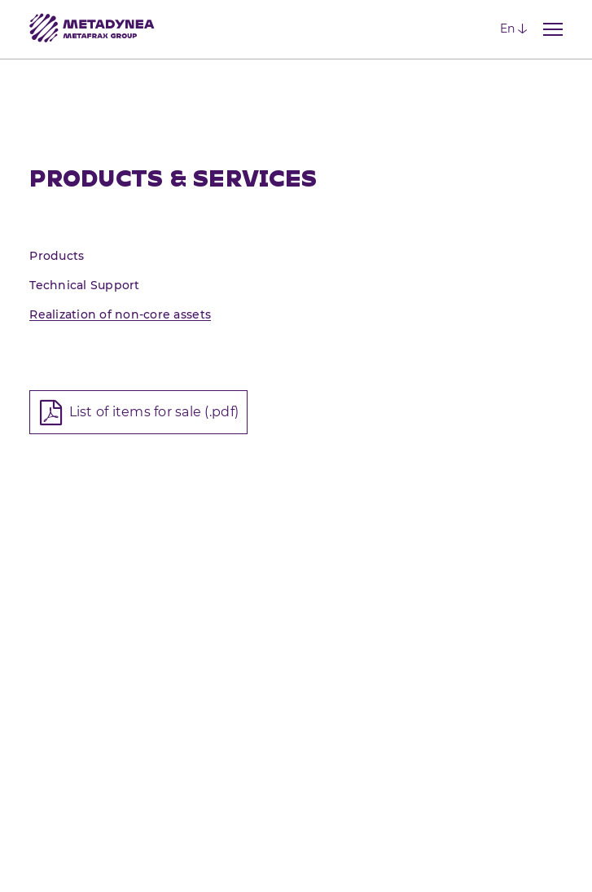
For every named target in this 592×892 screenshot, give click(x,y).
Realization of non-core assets (120, 314)
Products (56, 255)
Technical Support (84, 285)
